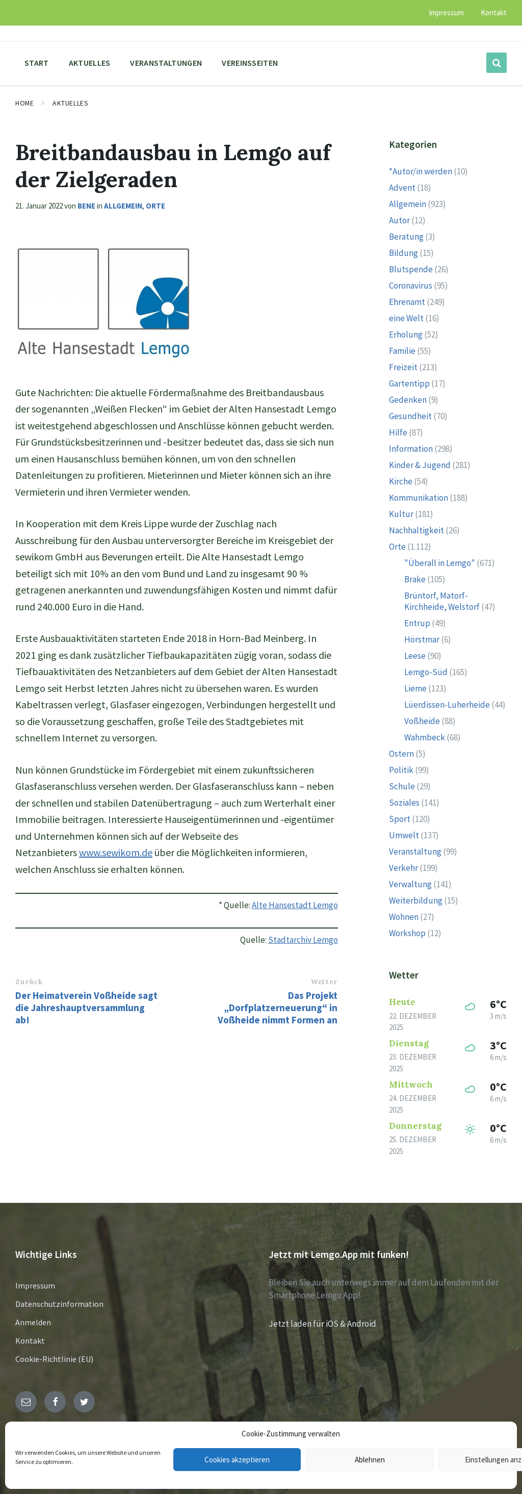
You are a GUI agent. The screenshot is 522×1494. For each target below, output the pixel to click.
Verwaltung (410, 884)
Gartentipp (409, 383)
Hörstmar (421, 639)
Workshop (407, 933)
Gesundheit (410, 416)
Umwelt (404, 835)
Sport (399, 819)
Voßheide (422, 721)
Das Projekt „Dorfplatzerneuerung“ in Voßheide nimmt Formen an (277, 1007)
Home (24, 103)
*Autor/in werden (420, 171)
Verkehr (403, 867)
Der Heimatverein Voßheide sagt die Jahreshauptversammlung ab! (86, 1007)
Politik (401, 770)
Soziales (404, 802)
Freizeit (403, 367)
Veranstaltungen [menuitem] (166, 63)
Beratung (406, 236)
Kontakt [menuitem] (494, 12)
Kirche (400, 481)
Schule (402, 786)
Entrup (417, 623)
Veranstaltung (415, 851)
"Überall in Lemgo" (439, 563)
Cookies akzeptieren (237, 1459)
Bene (86, 206)
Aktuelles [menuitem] (90, 63)
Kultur (401, 514)
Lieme (415, 688)
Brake (415, 579)
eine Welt (406, 318)
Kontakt (30, 1340)
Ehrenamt (407, 301)
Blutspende (411, 269)
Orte (155, 206)
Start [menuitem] (36, 63)
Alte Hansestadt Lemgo (295, 905)
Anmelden (33, 1322)
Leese (415, 655)
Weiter (323, 981)
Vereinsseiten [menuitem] (250, 63)
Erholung (406, 334)
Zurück (28, 981)
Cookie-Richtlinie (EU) (54, 1359)
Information (411, 448)
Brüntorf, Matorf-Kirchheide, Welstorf (442, 601)
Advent (402, 187)
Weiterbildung (415, 900)
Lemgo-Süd (426, 672)
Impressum (35, 1285)
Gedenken (408, 399)
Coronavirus (410, 285)
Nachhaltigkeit (416, 530)
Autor (399, 220)
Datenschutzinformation (59, 1304)
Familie (402, 350)
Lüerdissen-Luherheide (447, 704)
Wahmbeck (424, 737)
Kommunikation (418, 497)
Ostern (401, 753)
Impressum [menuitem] (446, 12)
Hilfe (398, 432)
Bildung (403, 253)
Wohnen (404, 916)
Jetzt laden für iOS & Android (322, 1323)
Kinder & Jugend (420, 465)
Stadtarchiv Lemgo (303, 939)
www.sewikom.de (115, 852)
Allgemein (123, 206)
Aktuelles (70, 103)
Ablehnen (370, 1459)
